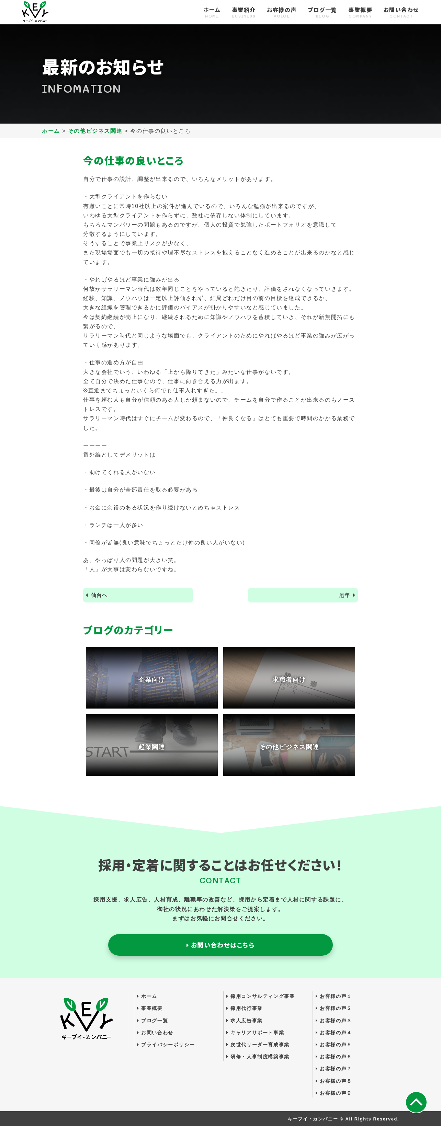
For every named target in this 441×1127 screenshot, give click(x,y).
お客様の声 (282, 13)
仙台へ (100, 595)
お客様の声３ (334, 1021)
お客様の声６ (334, 1057)
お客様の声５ (334, 1045)
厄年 (344, 595)
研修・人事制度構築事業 (258, 1057)
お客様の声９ (334, 1093)
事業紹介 (244, 13)
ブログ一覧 (322, 13)
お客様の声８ (334, 1081)
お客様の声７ (334, 1069)
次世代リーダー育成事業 (258, 1045)
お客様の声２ (334, 1009)
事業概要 (360, 13)
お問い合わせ (401, 13)
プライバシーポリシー (166, 1045)
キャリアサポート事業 (255, 1033)
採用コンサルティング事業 (260, 997)
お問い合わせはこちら (220, 945)
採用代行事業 (244, 1009)
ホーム (212, 13)
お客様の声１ (334, 997)
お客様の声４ (334, 1033)
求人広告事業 (244, 1021)
